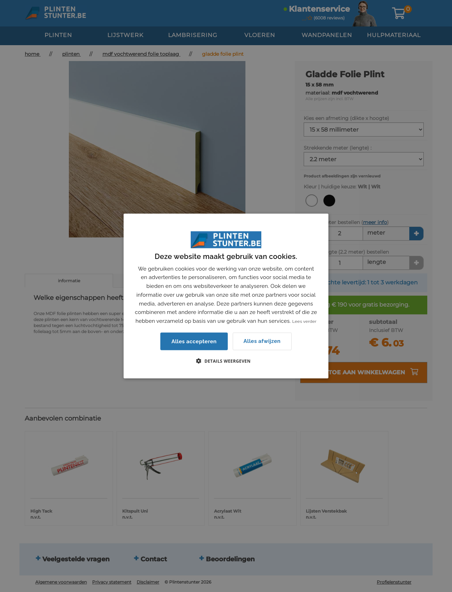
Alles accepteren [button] (193, 341)
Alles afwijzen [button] (262, 341)
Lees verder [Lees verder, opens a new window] (304, 321)
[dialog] (226, 296)
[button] (225, 360)
